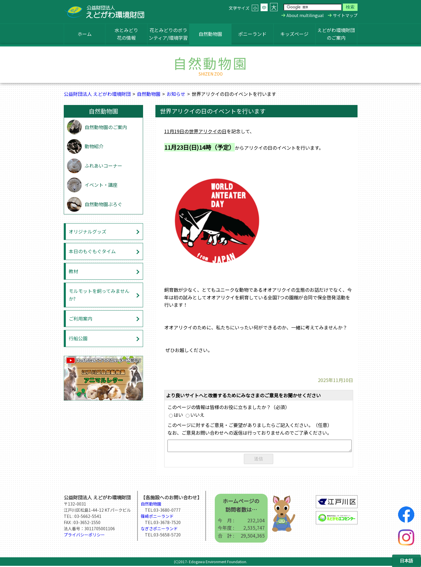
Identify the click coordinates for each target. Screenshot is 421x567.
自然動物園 (210, 33)
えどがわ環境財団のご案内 (336, 33)
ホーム (85, 33)
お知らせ (176, 93)
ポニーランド (252, 33)
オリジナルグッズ (87, 231)
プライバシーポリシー (84, 536)
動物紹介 (94, 146)
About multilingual (304, 15)
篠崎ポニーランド (157, 517)
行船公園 (78, 338)
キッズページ (294, 33)
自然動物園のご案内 (106, 127)
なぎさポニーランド (159, 530)
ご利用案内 (80, 318)
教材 (73, 271)
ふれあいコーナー (103, 165)
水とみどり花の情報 (126, 33)
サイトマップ (345, 15)
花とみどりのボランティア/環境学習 (168, 33)
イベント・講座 (101, 184)
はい (176, 414)
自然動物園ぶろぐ (103, 204)
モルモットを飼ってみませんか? (99, 294)
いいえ (195, 414)
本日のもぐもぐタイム (92, 251)
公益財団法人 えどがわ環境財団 (97, 93)
